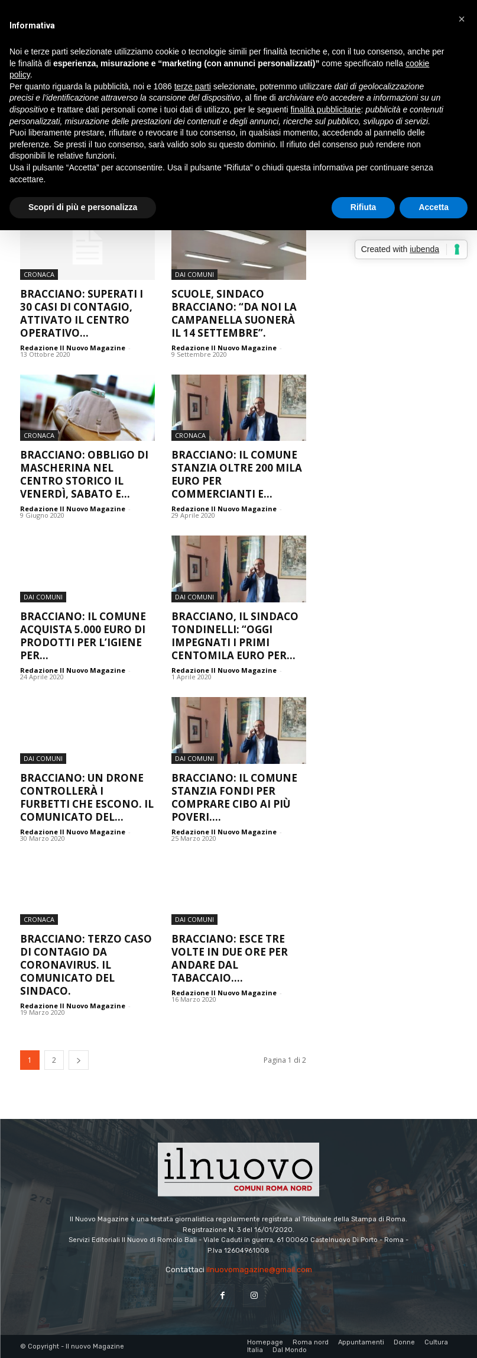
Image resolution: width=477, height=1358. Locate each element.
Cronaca (39, 274)
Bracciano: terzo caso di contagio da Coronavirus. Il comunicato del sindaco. (86, 965)
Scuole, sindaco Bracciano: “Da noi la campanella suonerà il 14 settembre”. (234, 313)
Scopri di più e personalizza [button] (82, 207)
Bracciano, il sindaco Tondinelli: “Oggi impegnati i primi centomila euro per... (234, 635)
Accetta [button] (433, 207)
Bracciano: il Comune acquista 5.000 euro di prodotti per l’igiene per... (83, 635)
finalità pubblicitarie (325, 109)
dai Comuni (194, 274)
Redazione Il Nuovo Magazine (72, 347)
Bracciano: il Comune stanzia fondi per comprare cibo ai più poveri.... (234, 797)
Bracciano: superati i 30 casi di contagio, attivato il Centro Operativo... (81, 313)
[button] (461, 18)
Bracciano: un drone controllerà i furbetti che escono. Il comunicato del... (87, 797)
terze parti (192, 86)
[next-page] (79, 1060)
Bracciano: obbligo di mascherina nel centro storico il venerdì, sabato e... (84, 474)
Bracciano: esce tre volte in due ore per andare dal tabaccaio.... (229, 958)
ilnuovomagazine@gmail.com (259, 1269)
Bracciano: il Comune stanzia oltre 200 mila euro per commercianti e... (236, 474)
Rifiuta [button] (364, 207)
